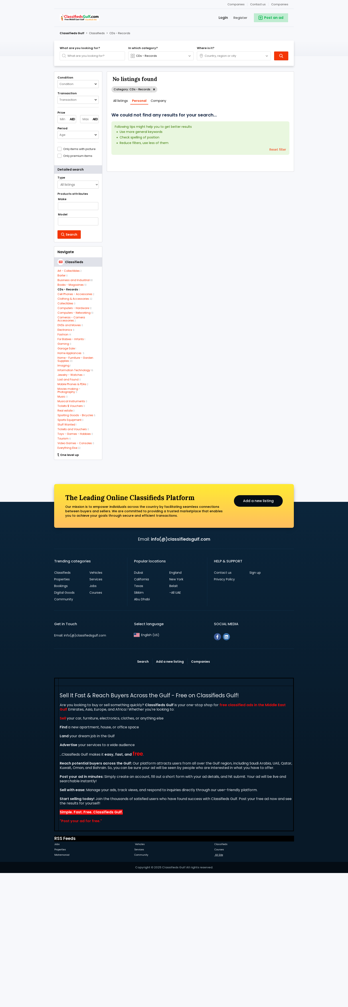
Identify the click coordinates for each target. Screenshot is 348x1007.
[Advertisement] (78, 530)
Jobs (93, 719)
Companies (279, 4)
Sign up (255, 706)
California (141, 712)
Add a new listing (258, 634)
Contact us (258, 4)
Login (223, 17)
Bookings (61, 719)
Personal (139, 101)
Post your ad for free (80, 954)
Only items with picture (79, 149)
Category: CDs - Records (132, 89)
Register (240, 17)
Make (62, 199)
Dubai (138, 706)
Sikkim (139, 725)
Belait (173, 719)
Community (63, 732)
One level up (68, 455)
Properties (62, 712)
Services (95, 712)
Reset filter (277, 149)
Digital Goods (64, 725)
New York (176, 712)
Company (158, 101)
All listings (120, 101)
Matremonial (61, 988)
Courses (95, 725)
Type (61, 177)
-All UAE (175, 725)
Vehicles (95, 706)
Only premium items (77, 156)
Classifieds (62, 706)
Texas (138, 719)
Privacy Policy (224, 712)
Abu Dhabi (142, 732)
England (175, 706)
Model (62, 214)
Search (143, 794)
